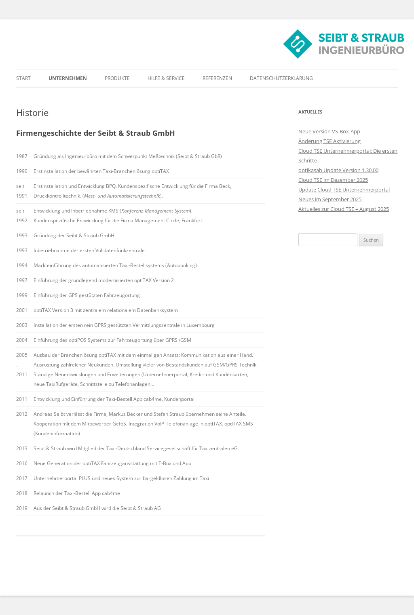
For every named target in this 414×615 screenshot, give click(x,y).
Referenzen (217, 78)
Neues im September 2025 (329, 199)
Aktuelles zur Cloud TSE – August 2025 (343, 209)
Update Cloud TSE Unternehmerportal (344, 189)
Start (23, 78)
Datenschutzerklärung (281, 78)
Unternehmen (68, 78)
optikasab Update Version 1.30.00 (338, 170)
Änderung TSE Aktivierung (329, 141)
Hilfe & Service (166, 78)
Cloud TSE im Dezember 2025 (333, 179)
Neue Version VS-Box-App (329, 131)
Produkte (117, 78)
